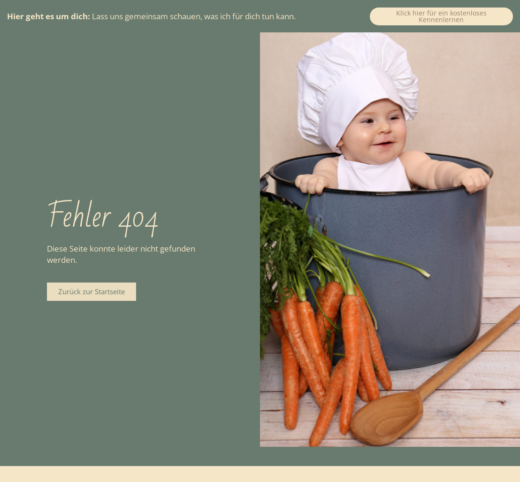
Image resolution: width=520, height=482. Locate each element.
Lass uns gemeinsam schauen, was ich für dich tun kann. (151, 16)
